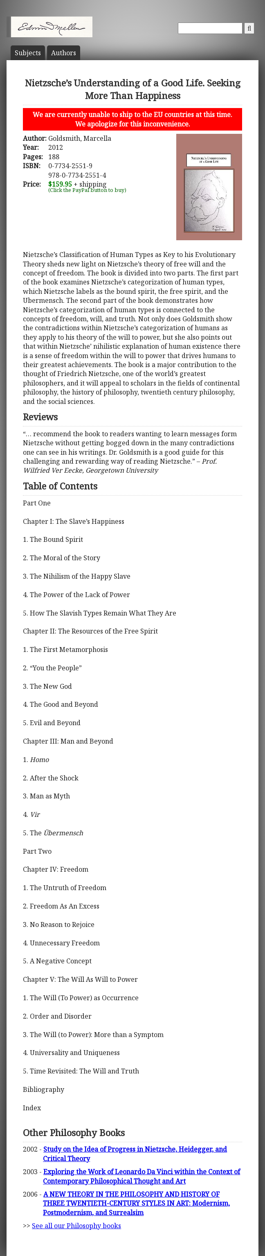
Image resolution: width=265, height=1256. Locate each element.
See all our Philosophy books (76, 1225)
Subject (28, 53)
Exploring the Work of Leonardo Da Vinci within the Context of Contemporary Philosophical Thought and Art (141, 1176)
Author (63, 53)
